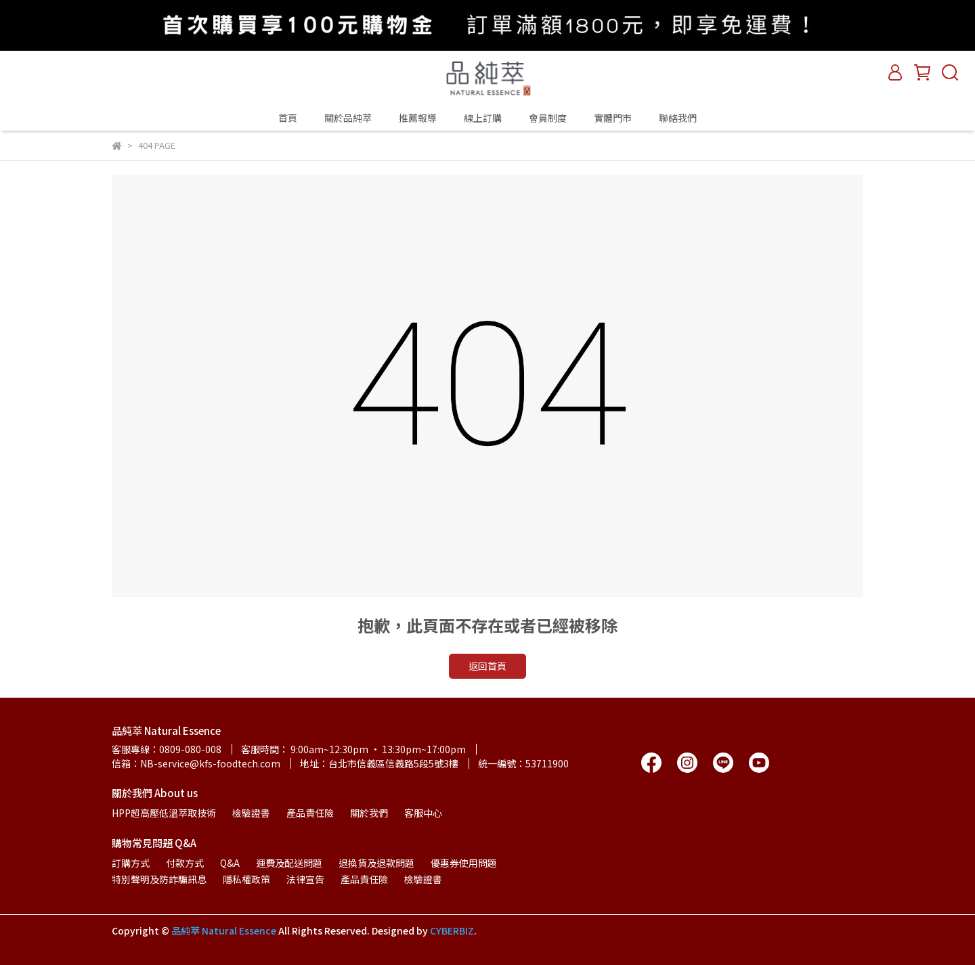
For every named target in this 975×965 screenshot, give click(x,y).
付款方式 (185, 863)
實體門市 (613, 118)
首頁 (287, 118)
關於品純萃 (348, 118)
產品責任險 (310, 813)
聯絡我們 (678, 118)
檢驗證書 (251, 813)
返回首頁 (487, 666)
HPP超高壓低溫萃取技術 (164, 813)
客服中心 (423, 813)
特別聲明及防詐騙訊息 (159, 879)
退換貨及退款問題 (376, 863)
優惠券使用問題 (464, 863)
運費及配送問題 (289, 863)
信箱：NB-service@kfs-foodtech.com (196, 763)
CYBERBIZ (452, 930)
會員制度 (548, 118)
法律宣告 (305, 879)
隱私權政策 (246, 879)
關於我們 (369, 813)
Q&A (230, 863)
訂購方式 (131, 863)
